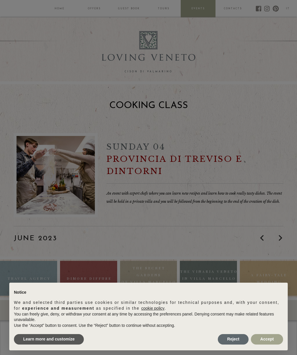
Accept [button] (267, 339)
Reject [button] (233, 339)
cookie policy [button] (152, 308)
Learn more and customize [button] (49, 339)
